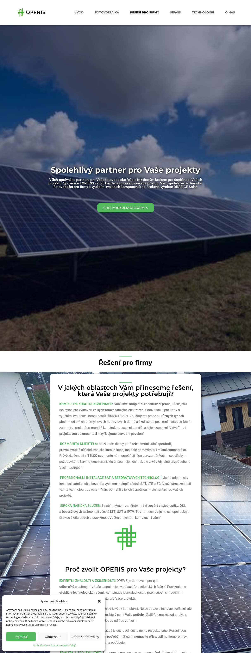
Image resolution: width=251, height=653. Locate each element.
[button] (99, 601)
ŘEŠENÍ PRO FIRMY (144, 12)
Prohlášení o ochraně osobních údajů (54, 645)
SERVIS (175, 12)
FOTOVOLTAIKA (107, 12)
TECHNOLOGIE (203, 12)
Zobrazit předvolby (85, 637)
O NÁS (230, 12)
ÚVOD (79, 12)
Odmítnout (53, 637)
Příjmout (21, 637)
